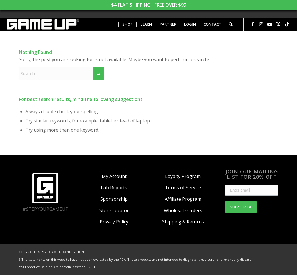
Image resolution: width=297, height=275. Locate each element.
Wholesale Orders (183, 210)
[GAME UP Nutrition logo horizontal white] (42, 24)
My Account (114, 176)
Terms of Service (183, 187)
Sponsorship (114, 199)
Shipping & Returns (183, 222)
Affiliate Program (183, 199)
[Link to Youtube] (269, 24)
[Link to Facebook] (252, 24)
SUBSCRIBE (241, 207)
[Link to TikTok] (286, 24)
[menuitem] (127, 24)
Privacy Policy (114, 222)
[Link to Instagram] (261, 24)
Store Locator (114, 210)
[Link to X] (278, 24)
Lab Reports (114, 187)
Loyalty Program (183, 176)
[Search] (230, 24)
